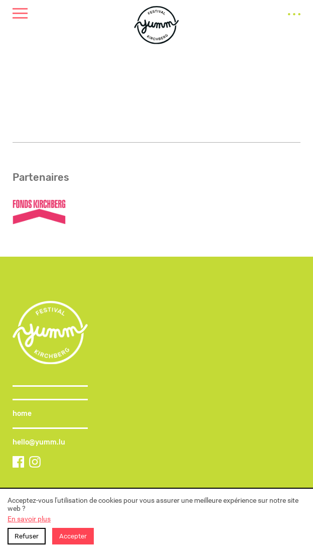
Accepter (73, 536)
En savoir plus (29, 519)
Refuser (27, 536)
